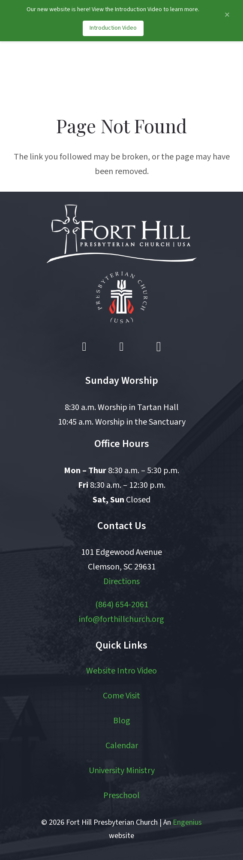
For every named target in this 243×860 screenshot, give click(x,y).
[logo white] (122, 234)
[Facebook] (84, 347)
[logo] (53, 71)
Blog (121, 721)
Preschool (121, 796)
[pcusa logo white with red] (121, 297)
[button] (195, 71)
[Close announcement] (227, 14)
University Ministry (122, 771)
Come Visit (121, 696)
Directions (121, 581)
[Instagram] (159, 347)
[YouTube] (122, 347)
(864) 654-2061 (121, 605)
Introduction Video (113, 28)
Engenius (187, 822)
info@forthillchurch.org (121, 619)
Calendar (121, 746)
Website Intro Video (121, 671)
